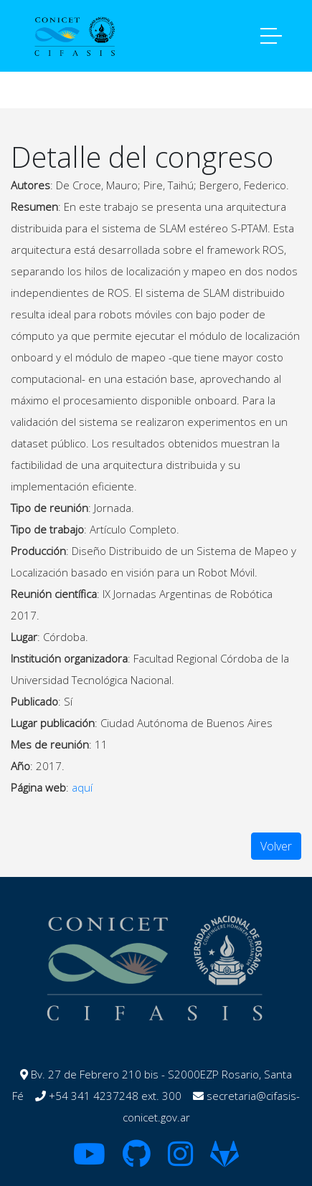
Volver (276, 846)
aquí (82, 787)
